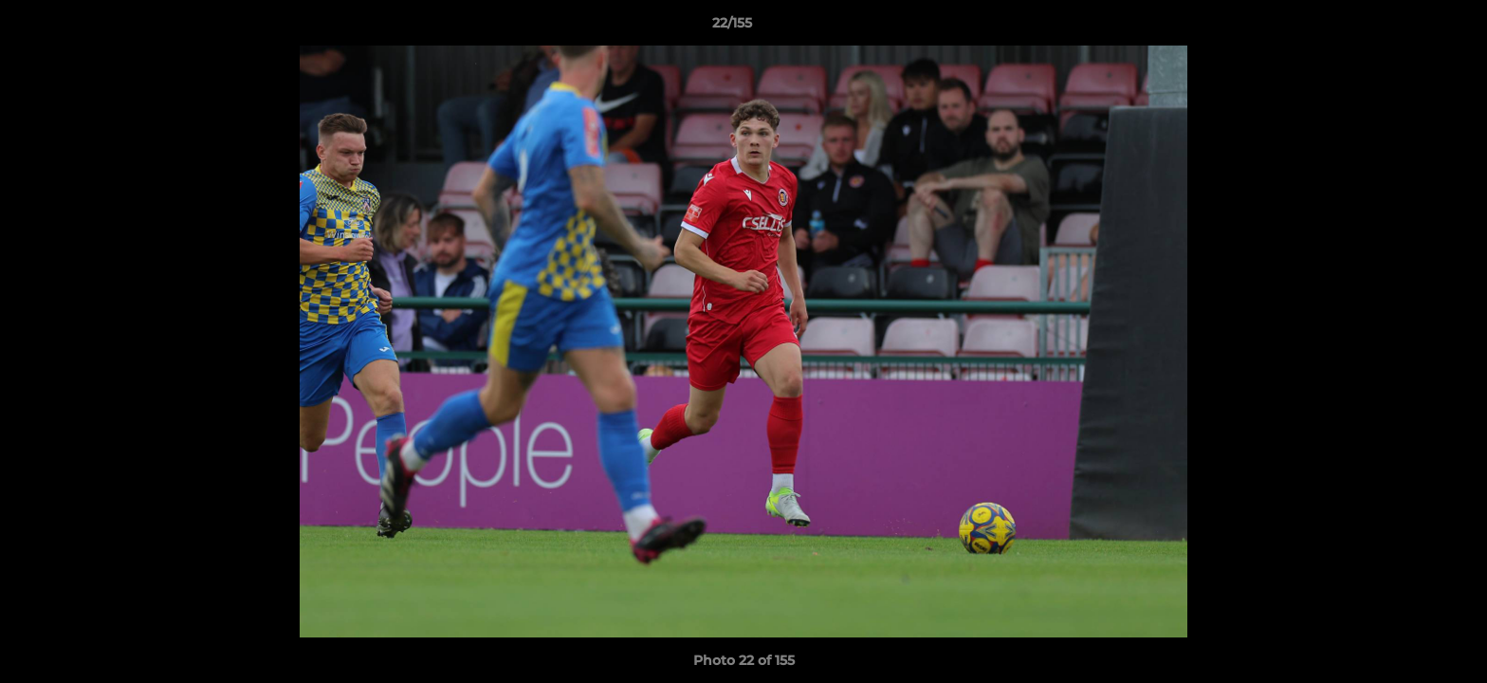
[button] (1407, 27)
